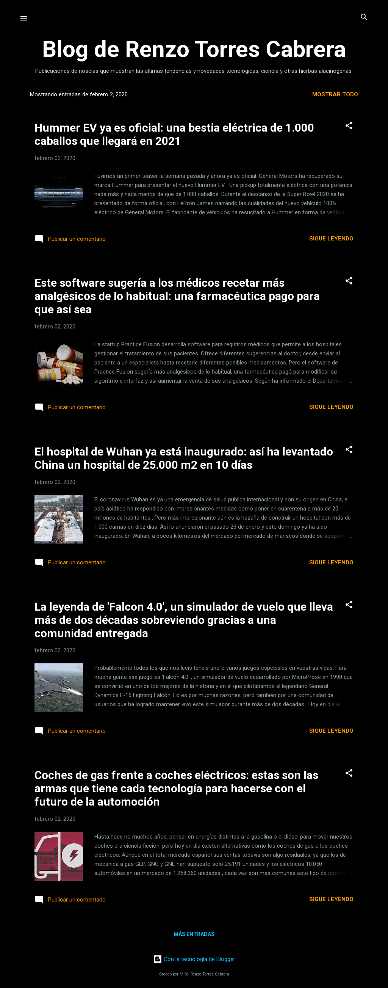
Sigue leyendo (331, 238)
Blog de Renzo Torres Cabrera (194, 49)
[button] (349, 126)
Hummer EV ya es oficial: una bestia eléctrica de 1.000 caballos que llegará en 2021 (174, 134)
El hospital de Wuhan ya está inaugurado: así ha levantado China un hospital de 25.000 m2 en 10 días (183, 458)
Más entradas (194, 934)
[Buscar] (364, 17)
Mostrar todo (335, 94)
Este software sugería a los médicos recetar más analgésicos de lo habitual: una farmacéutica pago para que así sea (177, 296)
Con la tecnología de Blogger (194, 959)
